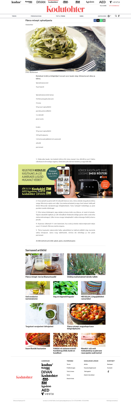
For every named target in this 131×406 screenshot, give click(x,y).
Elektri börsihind (89, 375)
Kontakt (109, 368)
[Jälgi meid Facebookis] (118, 16)
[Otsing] (116, 16)
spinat (56, 241)
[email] (104, 20)
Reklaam (110, 364)
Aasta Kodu (102, 16)
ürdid (51, 241)
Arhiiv (86, 364)
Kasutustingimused (90, 368)
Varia (81, 16)
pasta (61, 241)
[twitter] (98, 20)
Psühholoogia (36, 16)
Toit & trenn (60, 16)
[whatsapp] (101, 20)
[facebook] (95, 20)
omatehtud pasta (69, 241)
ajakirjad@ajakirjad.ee (65, 400)
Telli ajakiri (103, 5)
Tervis (14, 16)
